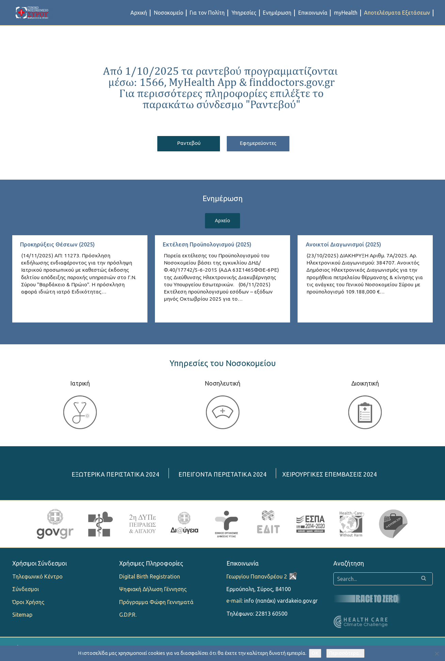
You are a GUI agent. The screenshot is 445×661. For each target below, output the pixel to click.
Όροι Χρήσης (28, 603)
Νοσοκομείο (168, 13)
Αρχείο (222, 221)
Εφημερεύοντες (261, 143)
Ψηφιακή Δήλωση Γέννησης (153, 590)
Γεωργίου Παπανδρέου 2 (256, 578)
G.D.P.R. (128, 616)
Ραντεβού (185, 143)
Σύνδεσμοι (25, 590)
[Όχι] (436, 653)
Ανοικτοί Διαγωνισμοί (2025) (346, 245)
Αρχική (138, 13)
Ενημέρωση (277, 13)
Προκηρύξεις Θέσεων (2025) (60, 245)
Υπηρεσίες (244, 13)
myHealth (345, 13)
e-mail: (234, 602)
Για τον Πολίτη (207, 13)
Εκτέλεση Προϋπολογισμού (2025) (211, 245)
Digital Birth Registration (149, 578)
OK (315, 653)
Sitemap (22, 616)
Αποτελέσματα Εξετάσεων (397, 13)
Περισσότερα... (345, 653)
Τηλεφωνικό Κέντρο (37, 578)
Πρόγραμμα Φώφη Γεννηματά (156, 603)
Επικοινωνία (313, 13)
